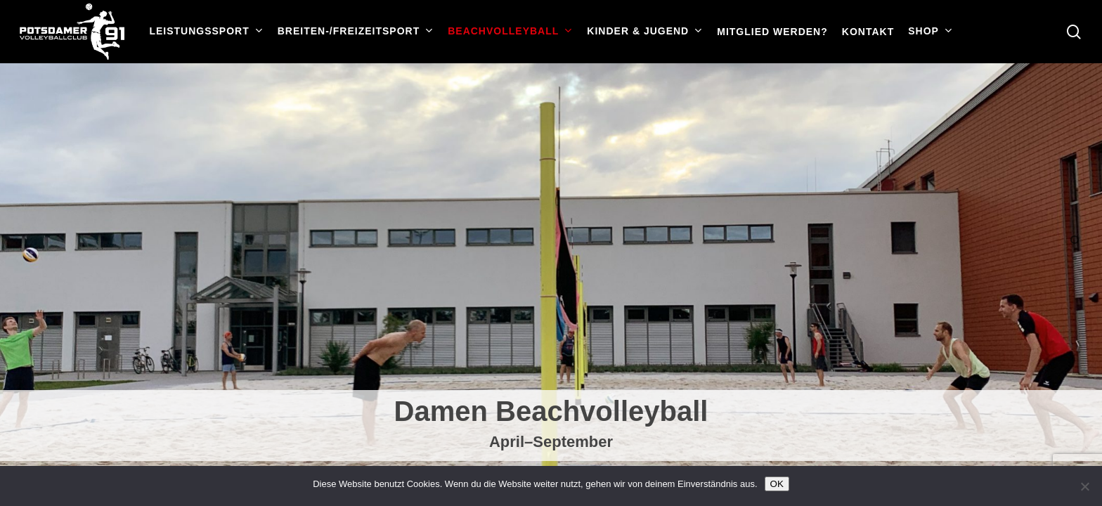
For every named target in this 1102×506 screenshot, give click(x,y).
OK (777, 484)
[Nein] (1084, 486)
